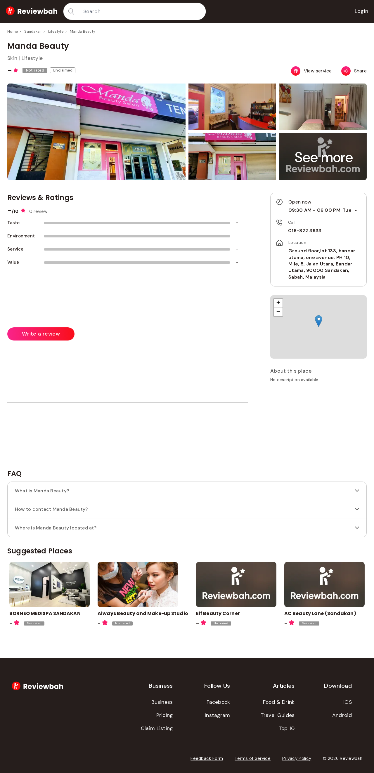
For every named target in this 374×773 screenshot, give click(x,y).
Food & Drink (279, 702)
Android (342, 715)
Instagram (217, 715)
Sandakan (32, 31)
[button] (324, 157)
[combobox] (142, 11)
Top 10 (287, 728)
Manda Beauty (82, 31)
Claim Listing (157, 728)
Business (162, 702)
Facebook (218, 702)
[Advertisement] (318, 427)
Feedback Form (207, 758)
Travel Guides (278, 715)
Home (12, 31)
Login (361, 11)
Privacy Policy (296, 758)
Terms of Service (253, 758)
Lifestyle (55, 31)
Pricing (164, 715)
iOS (347, 702)
